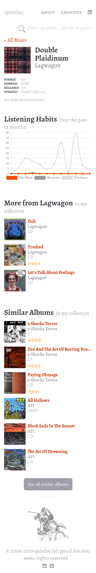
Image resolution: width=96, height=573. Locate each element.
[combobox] (59, 27)
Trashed (35, 247)
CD (23, 80)
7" (29, 334)
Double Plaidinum (52, 54)
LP (30, 359)
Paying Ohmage (43, 375)
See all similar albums (48, 484)
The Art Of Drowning (47, 451)
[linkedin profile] (90, 12)
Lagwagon (47, 65)
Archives (71, 12)
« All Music (15, 40)
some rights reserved (46, 558)
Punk (25, 84)
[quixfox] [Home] (14, 12)
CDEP (33, 410)
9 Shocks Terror (43, 324)
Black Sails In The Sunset (51, 426)
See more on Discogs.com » (25, 100)
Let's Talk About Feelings (51, 272)
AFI (31, 405)
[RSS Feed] (52, 566)
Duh (32, 221)
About (48, 12)
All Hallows (38, 400)
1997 (23, 88)
